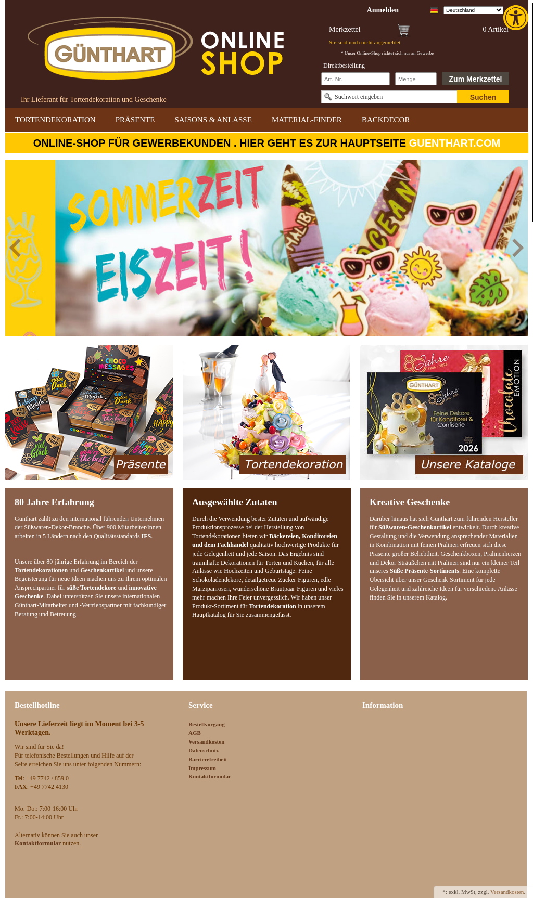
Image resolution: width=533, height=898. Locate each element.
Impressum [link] (202, 768)
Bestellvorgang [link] (206, 724)
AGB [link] (194, 733)
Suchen (483, 97)
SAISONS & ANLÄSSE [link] (213, 119)
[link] (516, 17)
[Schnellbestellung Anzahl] (416, 78)
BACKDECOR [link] (386, 119)
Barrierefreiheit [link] (207, 759)
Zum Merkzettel (475, 79)
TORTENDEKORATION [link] (55, 119)
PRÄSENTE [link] (135, 119)
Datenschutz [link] (203, 750)
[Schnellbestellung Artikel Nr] (355, 78)
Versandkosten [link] (206, 741)
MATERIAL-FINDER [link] (307, 119)
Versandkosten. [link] (507, 892)
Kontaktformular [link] (209, 776)
